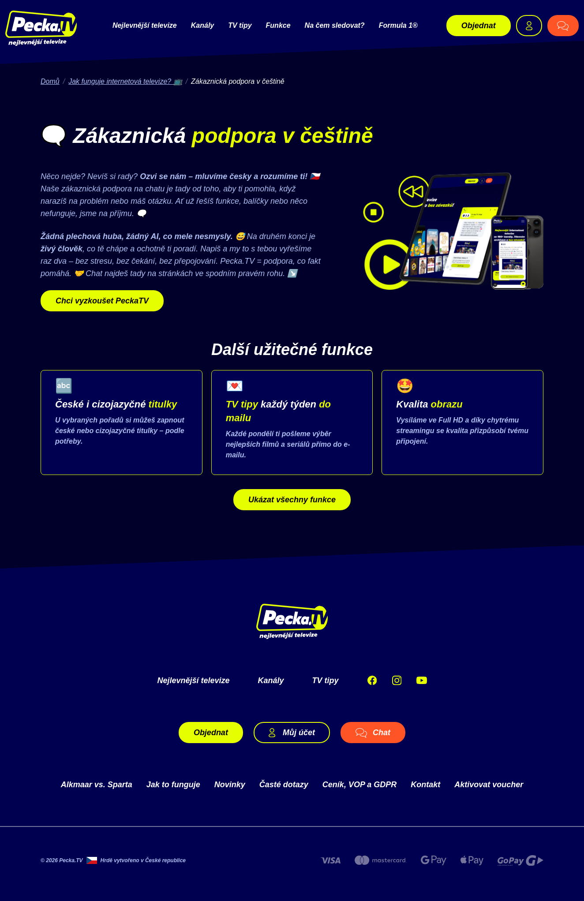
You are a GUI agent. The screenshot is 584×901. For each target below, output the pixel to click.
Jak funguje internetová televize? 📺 (125, 81)
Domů (50, 81)
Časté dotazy (283, 784)
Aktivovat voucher (488, 784)
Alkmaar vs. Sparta (96, 784)
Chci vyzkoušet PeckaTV (102, 300)
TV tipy (239, 25)
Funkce (278, 25)
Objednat (478, 25)
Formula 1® (398, 25)
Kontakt (425, 784)
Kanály (202, 25)
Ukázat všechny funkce (292, 499)
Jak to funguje (173, 784)
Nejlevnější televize (144, 25)
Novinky (229, 784)
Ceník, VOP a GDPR (359, 784)
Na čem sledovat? (335, 25)
